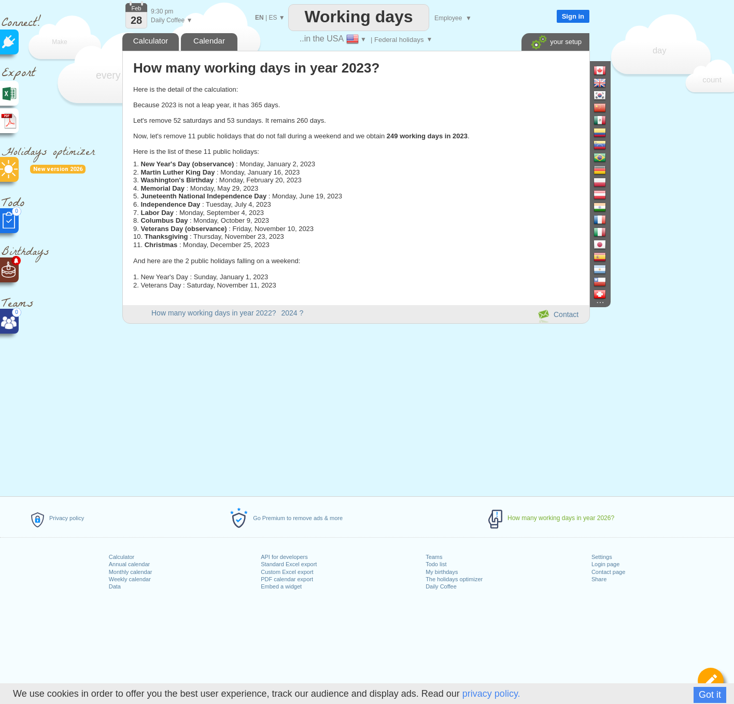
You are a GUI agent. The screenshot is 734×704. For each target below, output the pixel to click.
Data (115, 586)
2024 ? (292, 313)
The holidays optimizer (454, 579)
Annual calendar (129, 564)
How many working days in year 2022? (213, 313)
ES (273, 17)
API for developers (284, 557)
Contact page (608, 572)
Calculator (122, 557)
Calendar (209, 40)
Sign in (573, 16)
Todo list (436, 564)
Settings (601, 557)
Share (598, 579)
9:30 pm (162, 11)
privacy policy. (491, 693)
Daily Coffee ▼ (171, 20)
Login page (605, 564)
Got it (710, 694)
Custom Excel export (287, 572)
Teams (434, 557)
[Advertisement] (355, 408)
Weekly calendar (130, 579)
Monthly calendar (130, 572)
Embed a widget (281, 586)
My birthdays (442, 572)
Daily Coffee (441, 586)
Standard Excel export (289, 564)
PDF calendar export (287, 579)
